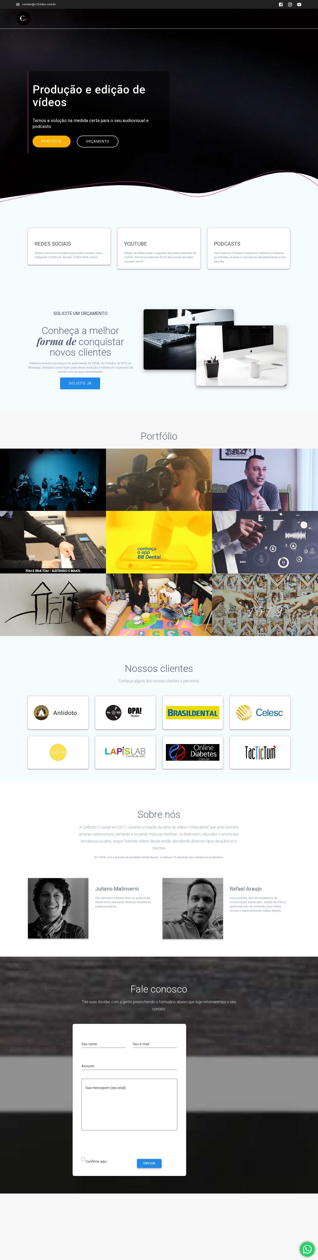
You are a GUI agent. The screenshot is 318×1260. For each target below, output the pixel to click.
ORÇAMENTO (97, 152)
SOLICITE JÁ (80, 393)
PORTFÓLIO (51, 152)
